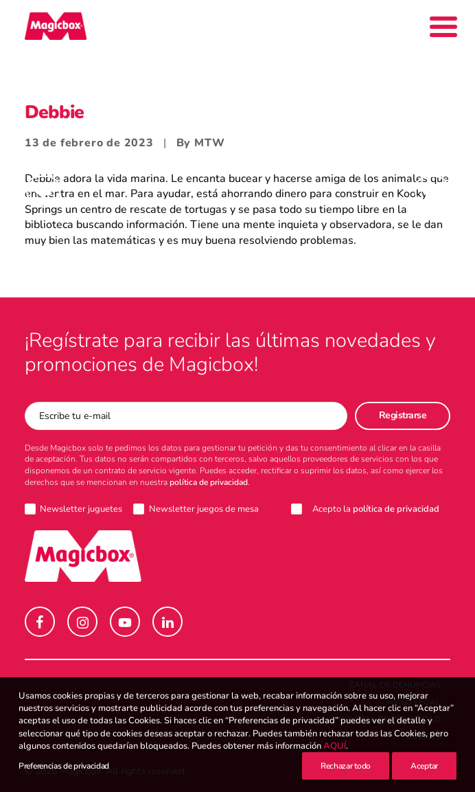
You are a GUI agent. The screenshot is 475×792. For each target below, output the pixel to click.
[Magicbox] (55, 26)
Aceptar (424, 766)
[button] (40, 622)
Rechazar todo (346, 766)
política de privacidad (209, 482)
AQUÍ (334, 746)
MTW (209, 142)
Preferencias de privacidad (64, 766)
